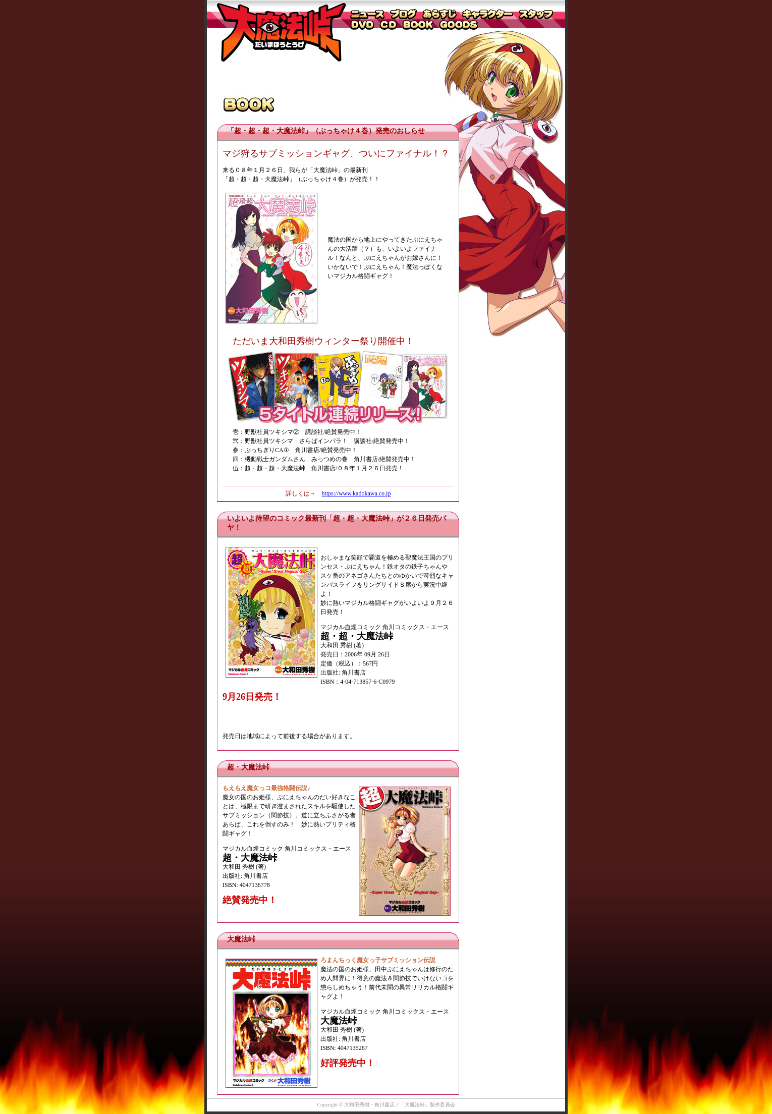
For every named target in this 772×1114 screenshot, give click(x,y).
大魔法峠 (241, 939)
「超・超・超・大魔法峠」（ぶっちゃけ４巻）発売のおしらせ (326, 131)
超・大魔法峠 (248, 767)
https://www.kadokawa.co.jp (356, 493)
